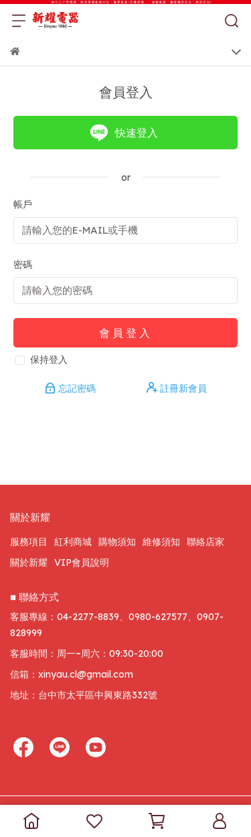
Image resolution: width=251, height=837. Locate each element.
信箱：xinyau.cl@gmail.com (71, 674)
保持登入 (49, 360)
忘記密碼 (71, 388)
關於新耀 (29, 562)
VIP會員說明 (81, 562)
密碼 (22, 264)
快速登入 (124, 132)
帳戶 (22, 204)
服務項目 (29, 542)
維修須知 (161, 542)
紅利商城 (73, 542)
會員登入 (126, 332)
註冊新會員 (177, 388)
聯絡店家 (205, 542)
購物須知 (117, 542)
